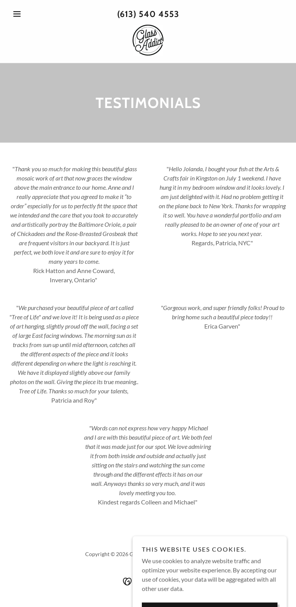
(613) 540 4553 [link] (148, 14)
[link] (148, 40)
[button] (30, 14)
